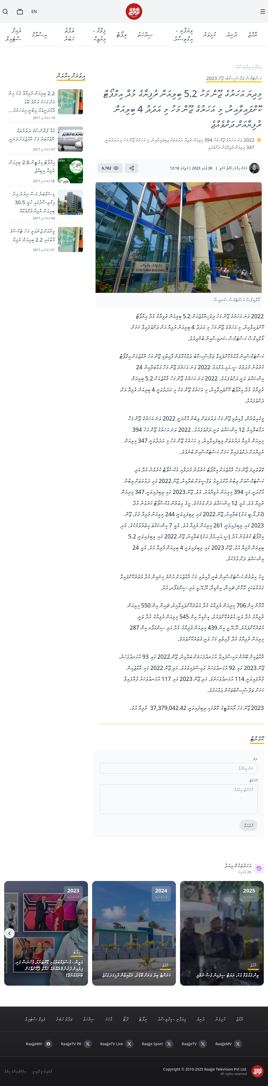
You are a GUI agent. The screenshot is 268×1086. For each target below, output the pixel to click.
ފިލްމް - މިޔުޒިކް (99, 34)
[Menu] (263, 11)
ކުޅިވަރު (209, 34)
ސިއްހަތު (145, 34)
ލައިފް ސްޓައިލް (13, 34)
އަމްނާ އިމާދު (240, 168)
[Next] (9, 933)
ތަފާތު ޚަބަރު (69, 34)
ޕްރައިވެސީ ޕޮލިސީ (42, 1071)
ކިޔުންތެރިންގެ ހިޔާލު (15, 1071)
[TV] (20, 11)
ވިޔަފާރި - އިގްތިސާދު (183, 34)
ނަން (255, 759)
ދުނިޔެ (232, 34)
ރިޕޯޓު (121, 34)
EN (34, 11)
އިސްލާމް (39, 34)
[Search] (5, 11)
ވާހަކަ (108, 1019)
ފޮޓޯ (125, 1019)
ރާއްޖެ (253, 34)
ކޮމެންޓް (253, 780)
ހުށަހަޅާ (248, 825)
